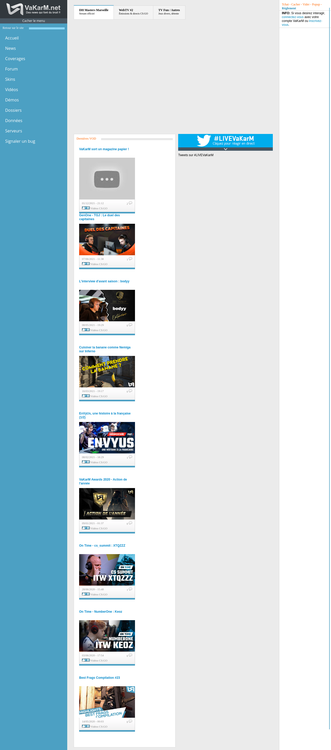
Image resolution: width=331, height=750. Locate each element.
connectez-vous (293, 17)
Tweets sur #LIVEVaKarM (196, 155)
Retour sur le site (13, 28)
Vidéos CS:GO (99, 208)
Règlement (289, 8)
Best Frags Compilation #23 (99, 678)
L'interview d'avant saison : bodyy (104, 281)
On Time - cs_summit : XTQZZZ (102, 545)
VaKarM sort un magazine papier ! (104, 149)
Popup (316, 4)
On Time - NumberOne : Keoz (100, 611)
